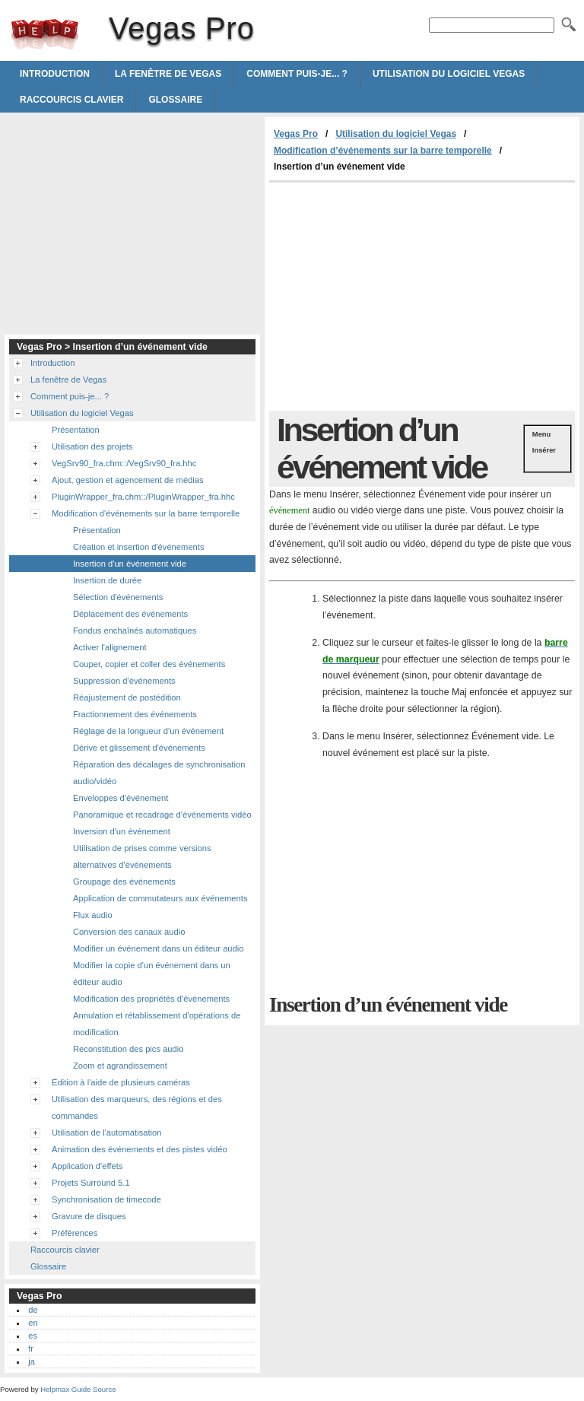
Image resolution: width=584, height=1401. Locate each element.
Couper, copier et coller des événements (149, 664)
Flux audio (93, 915)
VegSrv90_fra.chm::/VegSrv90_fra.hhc (124, 463)
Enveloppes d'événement (120, 797)
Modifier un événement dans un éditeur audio (158, 948)
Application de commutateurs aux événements (160, 898)
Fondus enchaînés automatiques (134, 630)
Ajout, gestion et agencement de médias (128, 479)
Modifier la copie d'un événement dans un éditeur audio (151, 973)
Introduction (55, 73)
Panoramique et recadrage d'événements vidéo (162, 814)
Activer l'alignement (110, 647)
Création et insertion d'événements (139, 546)
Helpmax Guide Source (78, 1389)
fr (30, 1348)
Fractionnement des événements (135, 714)
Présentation (76, 429)
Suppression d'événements (124, 680)
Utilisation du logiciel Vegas (449, 73)
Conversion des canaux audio (129, 931)
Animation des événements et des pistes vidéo (139, 1149)
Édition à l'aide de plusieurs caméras (121, 1082)
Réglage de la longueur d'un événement (148, 730)
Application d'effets (87, 1166)
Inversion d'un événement (121, 831)
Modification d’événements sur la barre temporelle (383, 150)
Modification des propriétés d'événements (151, 998)
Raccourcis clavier (71, 99)
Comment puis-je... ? (297, 73)
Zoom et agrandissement (120, 1065)
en (32, 1322)
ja (31, 1361)
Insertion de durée (107, 580)
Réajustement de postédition (127, 697)
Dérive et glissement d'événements (139, 747)
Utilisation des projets (92, 446)
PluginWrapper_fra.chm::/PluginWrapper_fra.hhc (143, 496)
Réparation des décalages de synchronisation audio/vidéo (159, 773)
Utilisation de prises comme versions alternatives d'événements (142, 856)
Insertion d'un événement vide (129, 563)
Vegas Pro (44, 34)
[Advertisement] (397, 296)
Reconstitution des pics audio (128, 1048)
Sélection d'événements (118, 597)
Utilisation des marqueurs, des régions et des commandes (137, 1107)
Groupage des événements (124, 881)
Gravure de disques (89, 1216)
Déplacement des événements (130, 613)
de (32, 1309)
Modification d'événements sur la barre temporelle (146, 513)
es (32, 1335)
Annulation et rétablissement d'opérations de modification (156, 1024)
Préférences (74, 1232)
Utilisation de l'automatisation (107, 1132)
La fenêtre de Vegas (168, 73)
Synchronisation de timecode (106, 1199)
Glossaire (175, 99)
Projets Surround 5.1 (91, 1182)
